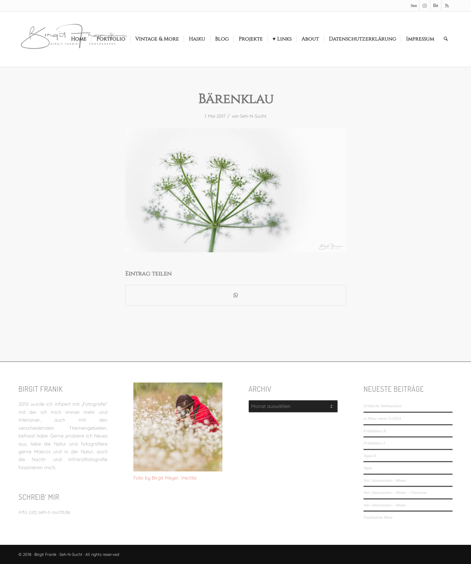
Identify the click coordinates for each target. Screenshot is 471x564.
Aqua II (370, 455)
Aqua (368, 468)
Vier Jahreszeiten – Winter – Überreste (395, 492)
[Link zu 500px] (413, 5)
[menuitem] (78, 39)
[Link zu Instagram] (424, 5)
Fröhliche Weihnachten (383, 406)
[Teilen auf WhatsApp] (236, 295)
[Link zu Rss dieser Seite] (447, 5)
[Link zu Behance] (435, 5)
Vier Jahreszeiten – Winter (385, 480)
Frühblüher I (374, 443)
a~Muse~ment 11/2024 (382, 418)
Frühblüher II (375, 431)
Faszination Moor (378, 517)
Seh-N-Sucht (253, 116)
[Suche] (446, 39)
